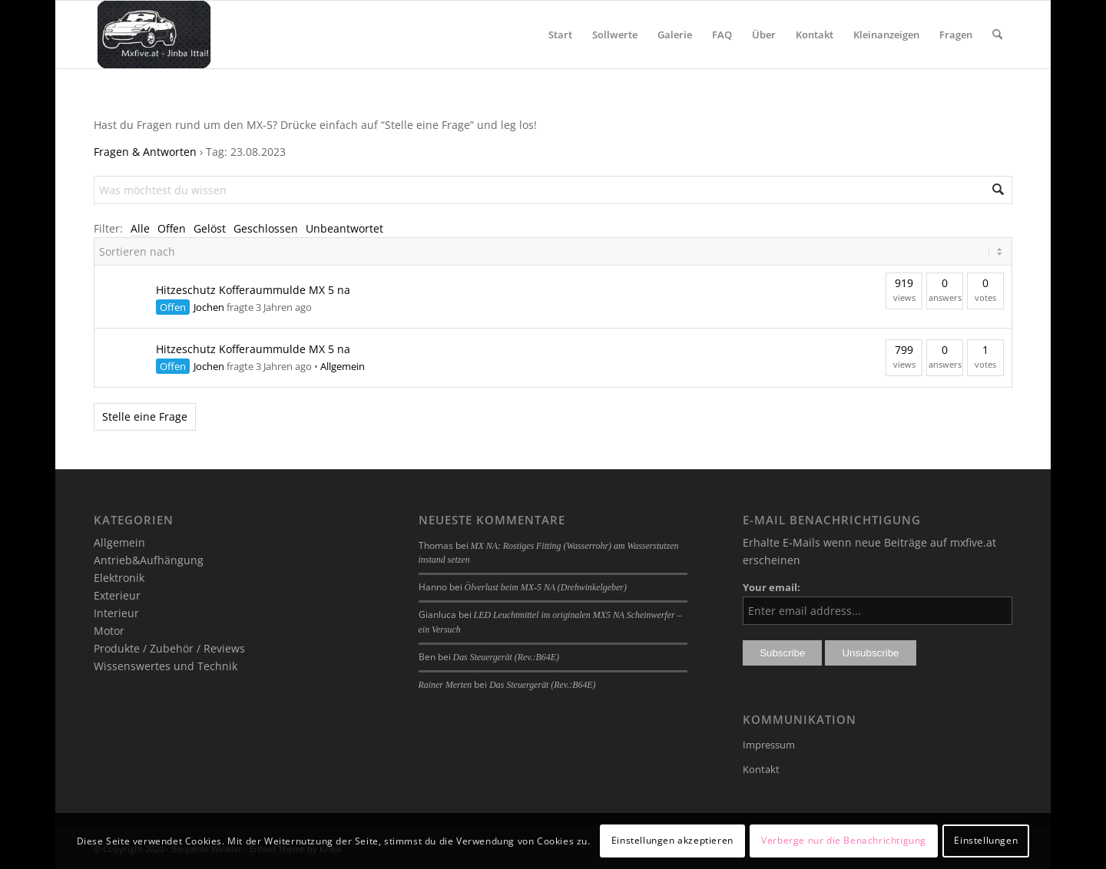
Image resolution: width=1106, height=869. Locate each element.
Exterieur (117, 595)
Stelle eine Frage (144, 416)
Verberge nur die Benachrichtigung (843, 840)
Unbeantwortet (344, 228)
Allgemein (342, 366)
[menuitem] (560, 34)
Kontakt (761, 769)
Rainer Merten (445, 684)
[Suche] (997, 34)
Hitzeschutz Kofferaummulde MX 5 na (253, 290)
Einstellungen (986, 840)
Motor (109, 630)
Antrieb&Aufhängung (149, 560)
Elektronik (119, 577)
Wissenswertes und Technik (165, 666)
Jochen (209, 307)
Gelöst (210, 228)
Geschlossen (265, 228)
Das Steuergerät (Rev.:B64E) (506, 657)
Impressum (769, 745)
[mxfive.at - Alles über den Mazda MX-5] (154, 34)
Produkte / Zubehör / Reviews (169, 648)
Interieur (116, 613)
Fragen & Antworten (145, 151)
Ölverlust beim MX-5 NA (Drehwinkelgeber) (546, 587)
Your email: (771, 587)
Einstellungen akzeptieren (672, 840)
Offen (171, 228)
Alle (140, 228)
